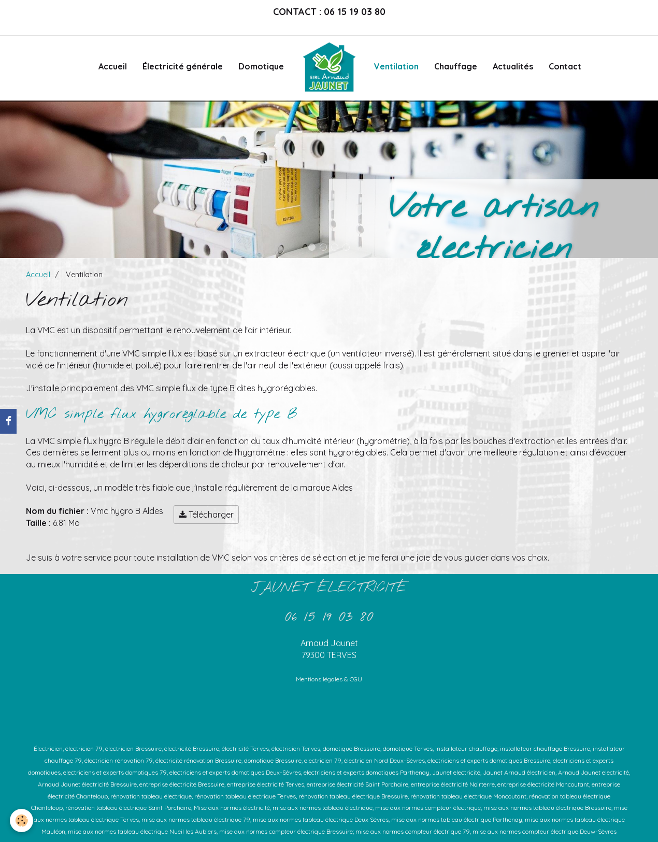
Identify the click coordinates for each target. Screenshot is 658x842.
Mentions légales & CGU (329, 679)
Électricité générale (182, 66)
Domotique (261, 66)
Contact (565, 66)
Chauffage (455, 66)
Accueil (112, 66)
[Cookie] (22, 820)
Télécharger (206, 514)
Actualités (513, 66)
